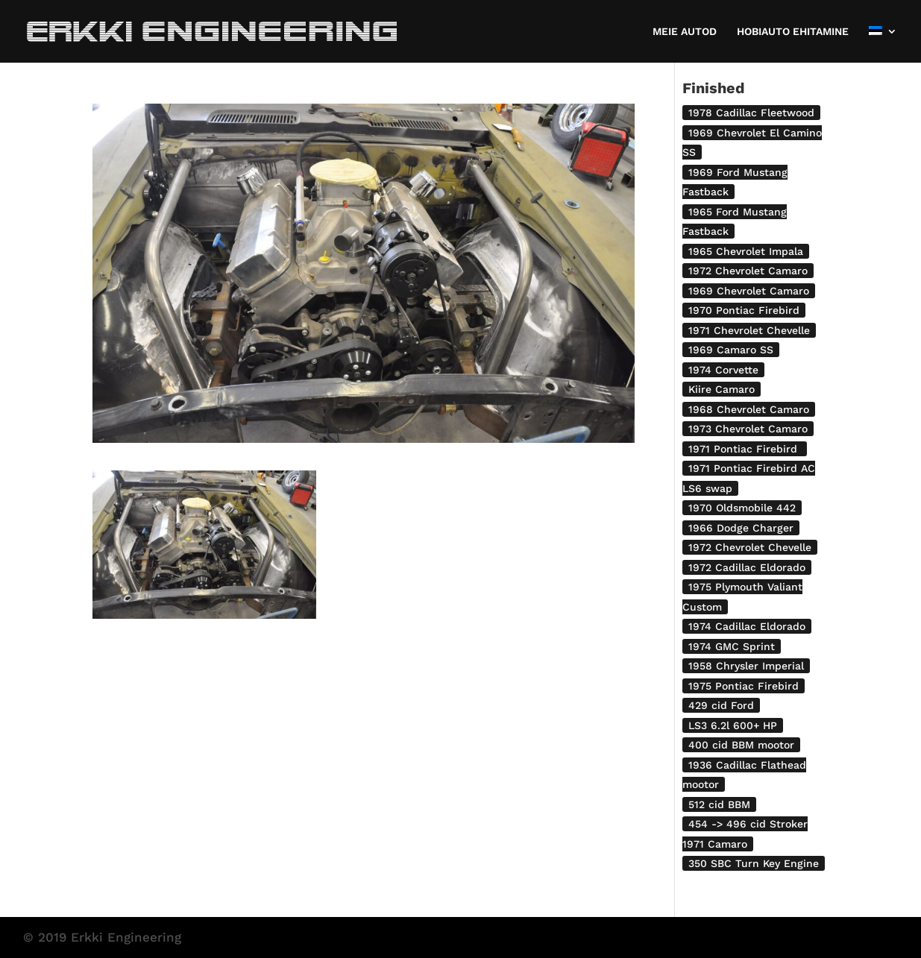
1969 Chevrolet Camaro (748, 291)
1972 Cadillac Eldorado (746, 567)
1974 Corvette (723, 370)
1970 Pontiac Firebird (743, 310)
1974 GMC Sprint (731, 646)
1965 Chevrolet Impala (745, 251)
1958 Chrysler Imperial (746, 666)
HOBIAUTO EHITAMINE (793, 31)
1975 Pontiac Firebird (743, 686)
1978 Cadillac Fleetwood (751, 113)
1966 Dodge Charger (740, 528)
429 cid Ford (721, 705)
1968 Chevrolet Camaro (748, 409)
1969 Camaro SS (730, 350)
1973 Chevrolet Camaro (748, 429)
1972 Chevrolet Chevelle (749, 547)
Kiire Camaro (721, 389)
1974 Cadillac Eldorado (746, 626)
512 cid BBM (719, 804)
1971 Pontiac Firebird (744, 449)
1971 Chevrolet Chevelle (749, 330)
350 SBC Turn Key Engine (753, 863)
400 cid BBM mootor (741, 745)
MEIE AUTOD (685, 31)
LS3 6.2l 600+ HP (732, 725)
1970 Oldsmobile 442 (742, 508)
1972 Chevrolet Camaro (748, 271)
